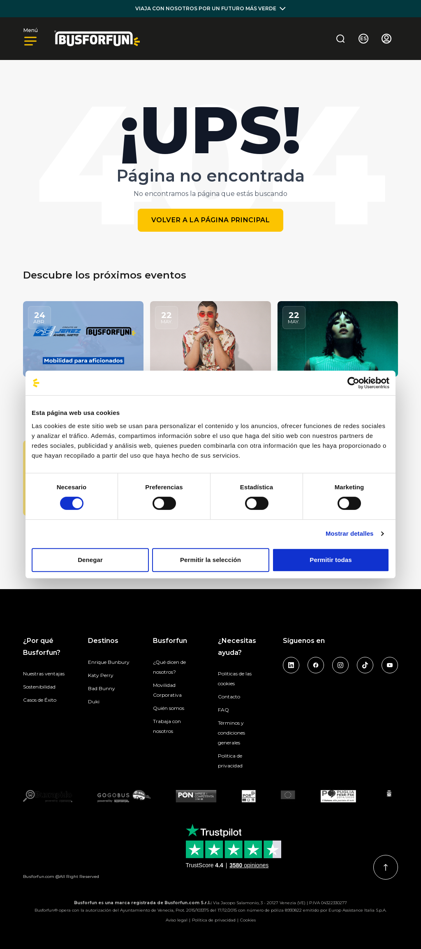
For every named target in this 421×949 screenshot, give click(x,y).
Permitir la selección (210, 559)
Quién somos (168, 708)
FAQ (223, 710)
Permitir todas (331, 559)
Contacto (229, 696)
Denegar (90, 559)
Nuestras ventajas (44, 673)
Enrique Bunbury (109, 662)
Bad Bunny (101, 688)
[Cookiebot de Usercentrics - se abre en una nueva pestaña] (353, 383)
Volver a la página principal (210, 220)
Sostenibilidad (39, 687)
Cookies (248, 920)
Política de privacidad (214, 920)
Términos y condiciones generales (231, 733)
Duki (93, 701)
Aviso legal (176, 920)
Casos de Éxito (39, 700)
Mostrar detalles (350, 533)
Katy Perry (100, 675)
